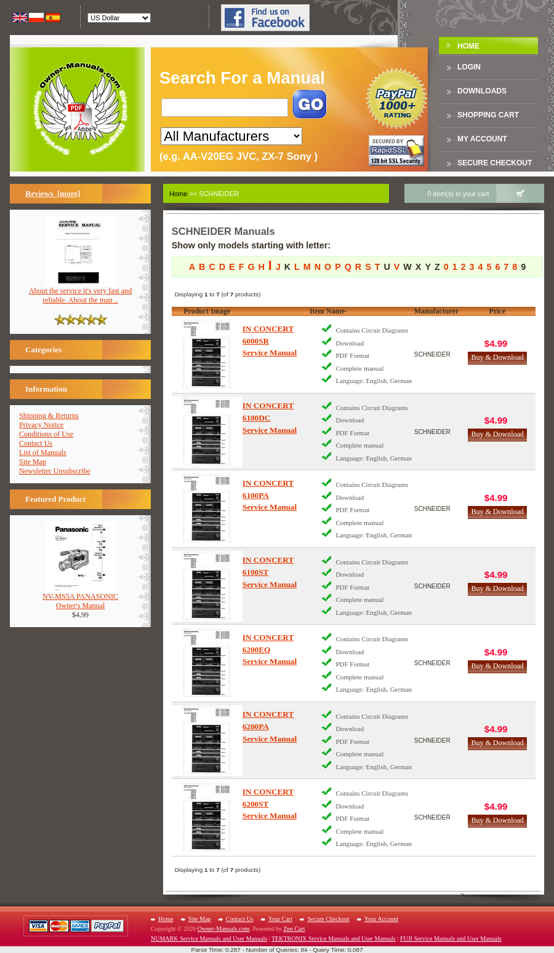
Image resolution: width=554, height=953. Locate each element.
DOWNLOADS (482, 91)
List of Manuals (42, 452)
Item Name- (328, 311)
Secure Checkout (494, 163)
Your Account (381, 918)
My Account (482, 139)
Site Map (32, 461)
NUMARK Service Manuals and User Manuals (209, 938)
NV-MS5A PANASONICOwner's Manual (80, 597)
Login (469, 67)
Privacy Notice (41, 425)
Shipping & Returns (49, 415)
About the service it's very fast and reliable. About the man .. (80, 292)
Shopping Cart (488, 115)
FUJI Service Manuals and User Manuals (451, 938)
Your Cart (280, 918)
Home (468, 46)
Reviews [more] (52, 193)
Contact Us (35, 443)
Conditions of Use (46, 434)
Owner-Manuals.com (224, 928)
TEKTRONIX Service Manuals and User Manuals (333, 938)
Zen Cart (294, 928)
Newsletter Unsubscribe (54, 471)
